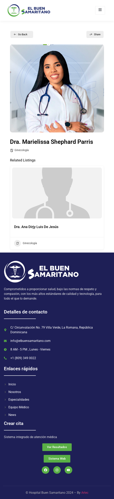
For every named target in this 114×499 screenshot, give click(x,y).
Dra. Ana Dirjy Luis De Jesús (36, 227)
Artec (84, 492)
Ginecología (21, 150)
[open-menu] (100, 10)
